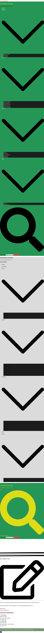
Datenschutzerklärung (6, 204)
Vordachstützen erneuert (6, 106)
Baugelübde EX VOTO (6, 54)
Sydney (32, 629)
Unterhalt (3, 57)
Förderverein (3, 108)
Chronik (3, 10)
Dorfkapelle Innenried (6, 3)
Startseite (3, 264)
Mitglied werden (5, 155)
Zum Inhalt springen (4, 0)
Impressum (4, 203)
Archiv (3, 158)
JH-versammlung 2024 (6, 154)
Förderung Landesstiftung (6, 101)
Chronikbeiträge (5, 56)
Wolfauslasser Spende (6, 102)
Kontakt (3, 159)
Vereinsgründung (5, 153)
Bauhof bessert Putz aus (6, 105)
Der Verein (4, 152)
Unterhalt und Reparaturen (7, 107)
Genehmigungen (5, 55)
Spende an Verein (6, 429)
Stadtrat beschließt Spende (7, 368)
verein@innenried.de (4, 610)
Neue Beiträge (4, 9)
